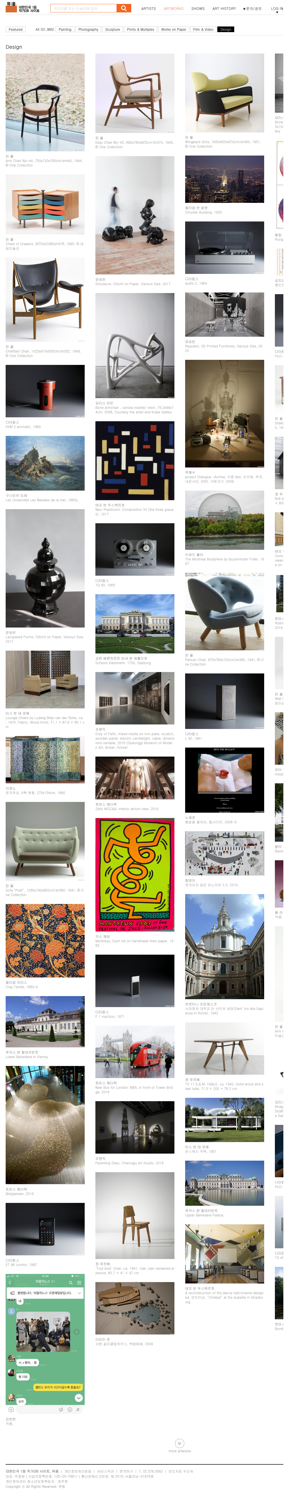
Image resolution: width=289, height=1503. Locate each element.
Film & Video (203, 29)
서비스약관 (105, 1471)
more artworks (179, 1450)
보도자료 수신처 (180, 1471)
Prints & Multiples (140, 29)
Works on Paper (173, 29)
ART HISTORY (224, 8)
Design (225, 29)
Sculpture (112, 29)
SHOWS (198, 8)
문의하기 (126, 1471)
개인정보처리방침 (77, 1471)
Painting (65, 29)
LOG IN (277, 8)
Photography (88, 29)
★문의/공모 (252, 8)
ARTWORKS (174, 8)
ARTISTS (148, 8)
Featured (16, 29)
